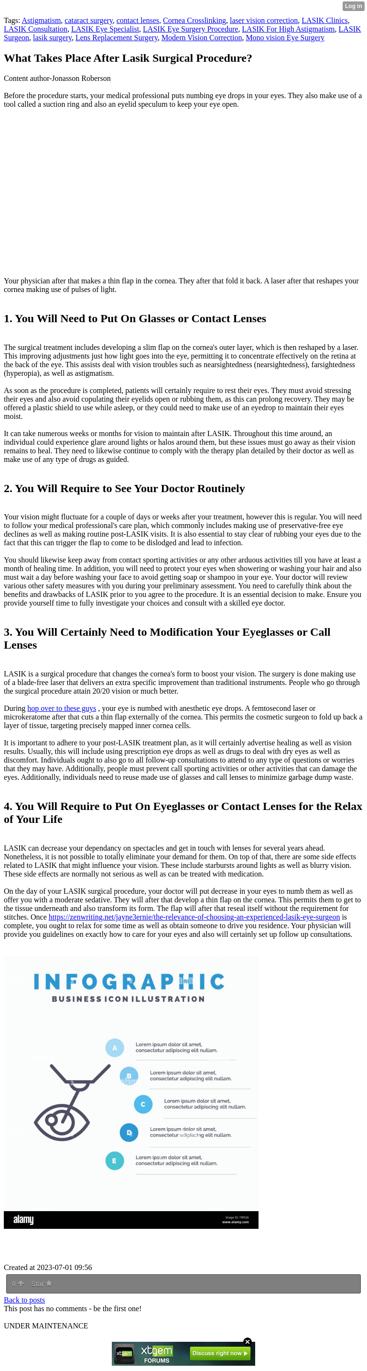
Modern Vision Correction (202, 38)
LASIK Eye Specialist (105, 29)
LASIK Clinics (324, 20)
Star (41, 1284)
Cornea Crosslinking (194, 20)
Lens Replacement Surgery (117, 38)
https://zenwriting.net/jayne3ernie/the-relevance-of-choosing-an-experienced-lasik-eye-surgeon (194, 917)
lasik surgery (52, 38)
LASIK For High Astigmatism (288, 29)
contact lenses (138, 20)
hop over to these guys (61, 708)
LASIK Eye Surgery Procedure (190, 29)
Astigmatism (41, 20)
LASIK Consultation (35, 29)
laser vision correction (264, 20)
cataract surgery (88, 20)
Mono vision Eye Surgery (285, 38)
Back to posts (24, 1300)
